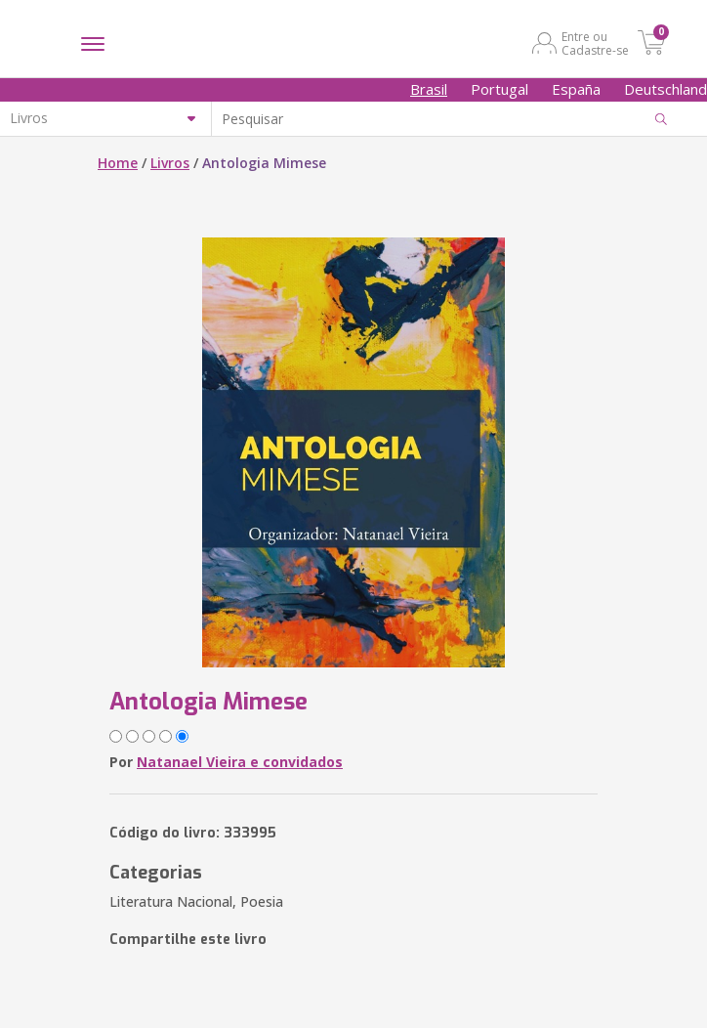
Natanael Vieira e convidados (240, 761)
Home (118, 162)
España (576, 89)
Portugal (499, 89)
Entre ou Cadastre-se (595, 43)
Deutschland (665, 89)
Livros (169, 162)
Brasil (428, 89)
